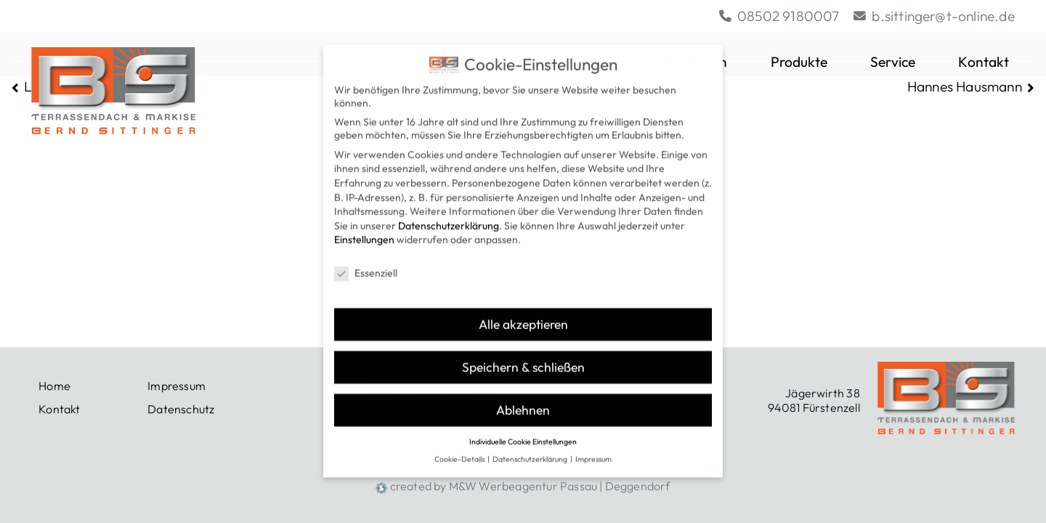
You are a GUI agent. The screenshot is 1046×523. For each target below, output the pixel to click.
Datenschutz (180, 409)
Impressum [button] (593, 447)
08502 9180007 (779, 16)
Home (54, 385)
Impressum (176, 385)
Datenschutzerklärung (448, 213)
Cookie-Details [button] (460, 447)
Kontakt (986, 62)
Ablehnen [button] (523, 397)
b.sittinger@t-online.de (934, 16)
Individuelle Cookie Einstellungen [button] (523, 429)
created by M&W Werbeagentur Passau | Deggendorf (523, 486)
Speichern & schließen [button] (523, 354)
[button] (1012, 62)
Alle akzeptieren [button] (523, 312)
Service (892, 61)
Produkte (799, 61)
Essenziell (365, 261)
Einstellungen (364, 228)
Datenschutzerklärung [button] (530, 447)
